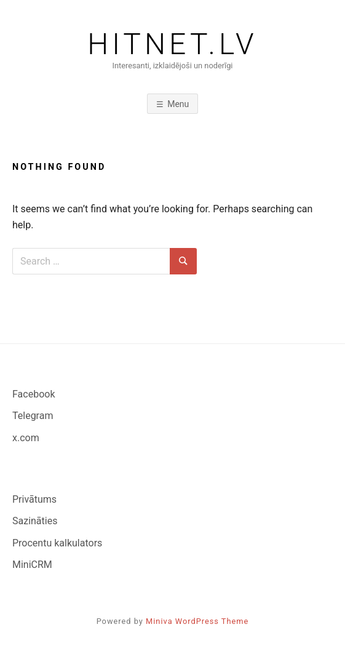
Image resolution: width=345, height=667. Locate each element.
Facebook (33, 394)
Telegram (32, 415)
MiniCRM (32, 564)
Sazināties (34, 521)
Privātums (34, 499)
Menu (178, 104)
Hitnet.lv (172, 44)
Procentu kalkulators (57, 543)
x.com (25, 438)
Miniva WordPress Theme (197, 621)
